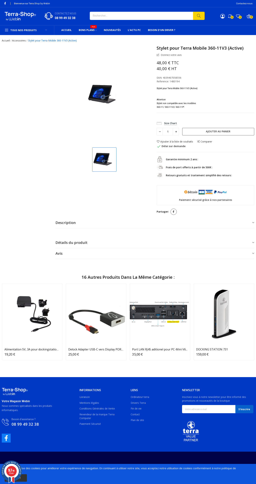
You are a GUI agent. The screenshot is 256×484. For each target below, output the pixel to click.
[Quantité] (168, 131)
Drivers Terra (138, 402)
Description (65, 222)
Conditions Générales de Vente (97, 408)
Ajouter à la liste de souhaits (175, 141)
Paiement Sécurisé (90, 423)
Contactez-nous (244, 3)
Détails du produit (71, 242)
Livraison (84, 397)
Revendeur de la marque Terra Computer (96, 416)
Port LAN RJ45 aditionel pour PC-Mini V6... (159, 349)
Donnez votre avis (171, 55)
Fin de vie (136, 408)
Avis (59, 253)
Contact (135, 414)
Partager (173, 212)
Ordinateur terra (140, 397)
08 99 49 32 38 (65, 18)
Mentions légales (89, 402)
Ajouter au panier (218, 131)
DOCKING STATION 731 (212, 349)
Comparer (204, 141)
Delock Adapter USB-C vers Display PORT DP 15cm (96, 349)
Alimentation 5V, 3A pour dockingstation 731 (32, 349)
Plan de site (137, 420)
